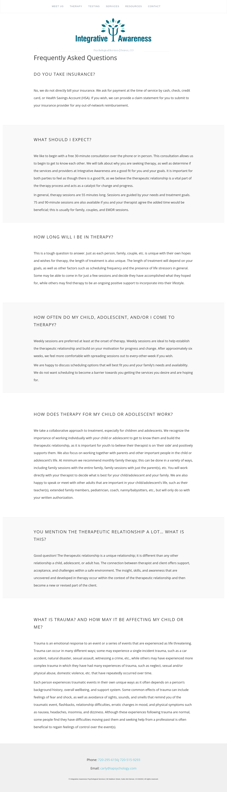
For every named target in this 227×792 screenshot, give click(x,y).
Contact (154, 6)
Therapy (76, 6)
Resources (133, 6)
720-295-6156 (108, 760)
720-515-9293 (130, 760)
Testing (94, 6)
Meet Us (58, 6)
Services (112, 6)
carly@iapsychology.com (118, 768)
